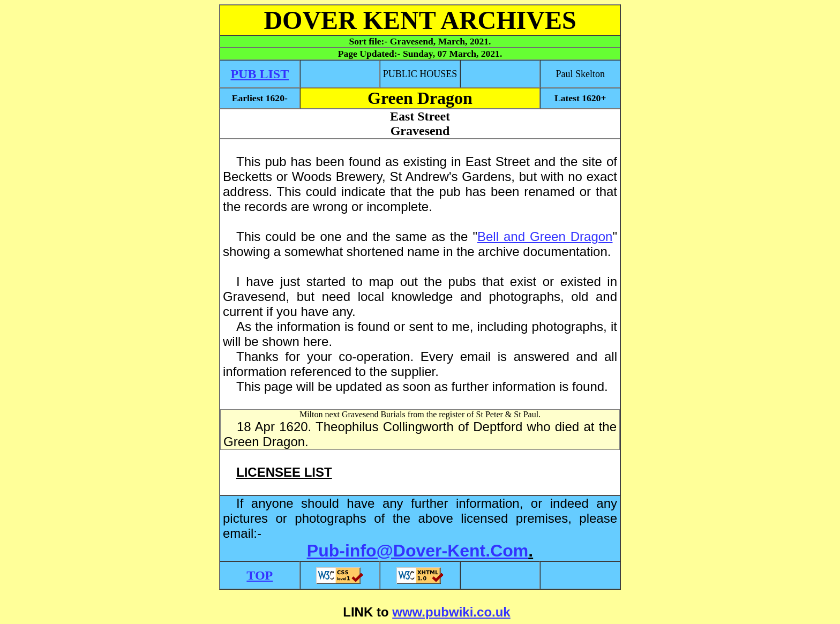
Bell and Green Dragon (545, 236)
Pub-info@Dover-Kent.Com (417, 550)
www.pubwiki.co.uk (451, 612)
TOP (259, 575)
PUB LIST (259, 74)
